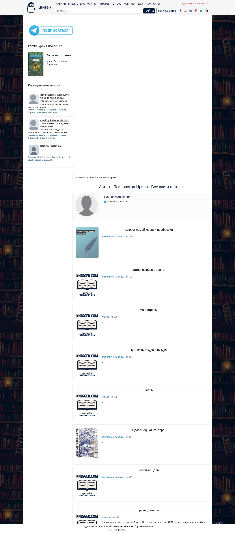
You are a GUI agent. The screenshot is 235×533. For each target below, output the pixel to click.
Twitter (120, 513)
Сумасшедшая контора (147, 275)
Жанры (92, 3)
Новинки (129, 3)
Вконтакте (122, 505)
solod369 (44, 148)
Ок (110, 529)
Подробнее (120, 529)
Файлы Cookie (168, 501)
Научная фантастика (111, 85)
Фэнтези (104, 360)
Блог (141, 3)
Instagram (122, 517)
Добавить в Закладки (194, 3)
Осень (147, 235)
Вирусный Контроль (147, 433)
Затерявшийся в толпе (147, 115)
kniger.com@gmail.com (179, 493)
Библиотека (76, 3)
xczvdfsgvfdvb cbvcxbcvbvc (54, 94)
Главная (60, 3)
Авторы (104, 3)
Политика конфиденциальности (178, 497)
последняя (152, 472)
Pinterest (121, 509)
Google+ (121, 497)
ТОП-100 (116, 3)
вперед (139, 472)
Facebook (121, 493)
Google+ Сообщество (129, 501)
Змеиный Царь (147, 313)
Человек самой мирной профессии (147, 77)
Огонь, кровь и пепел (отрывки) (147, 393)
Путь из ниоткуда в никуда (147, 195)
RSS (119, 521)
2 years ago (53, 162)
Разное (104, 162)
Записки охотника (53, 56)
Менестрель (147, 155)
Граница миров (147, 353)
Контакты (153, 3)
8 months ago (52, 111)
